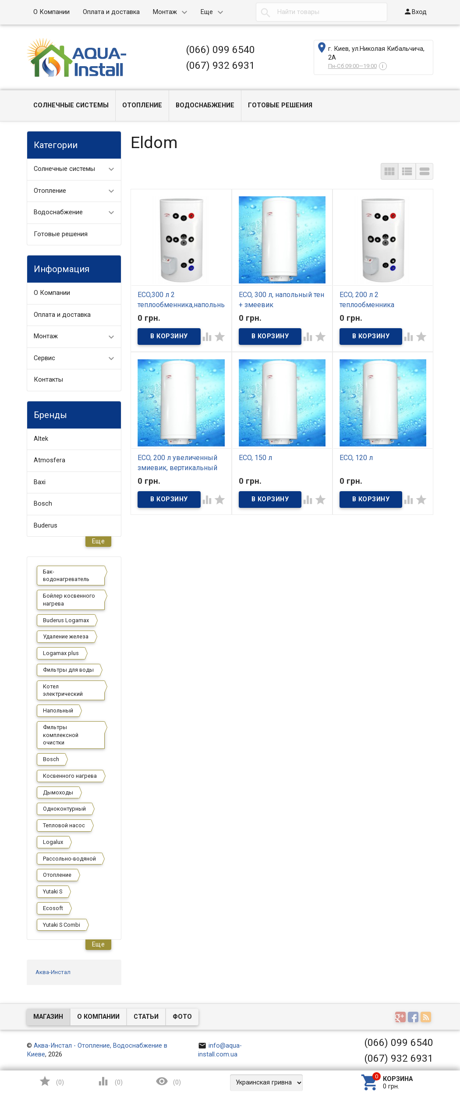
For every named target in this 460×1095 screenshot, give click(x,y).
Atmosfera (49, 460)
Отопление (142, 105)
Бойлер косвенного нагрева (69, 599)
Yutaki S (52, 891)
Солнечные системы (71, 105)
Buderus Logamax (66, 620)
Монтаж (165, 12)
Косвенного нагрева (70, 776)
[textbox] (321, 12)
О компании (98, 1017)
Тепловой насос (64, 825)
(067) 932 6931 (220, 65)
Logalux (53, 842)
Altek (41, 439)
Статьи (146, 1017)
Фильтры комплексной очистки (60, 735)
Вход (415, 11)
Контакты (48, 379)
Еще (207, 12)
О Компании (51, 12)
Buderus (45, 525)
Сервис (44, 358)
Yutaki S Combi (61, 924)
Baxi (40, 482)
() (51, 1081)
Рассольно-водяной (69, 858)
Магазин (48, 1017)
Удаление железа (65, 636)
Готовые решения (280, 105)
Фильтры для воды (68, 669)
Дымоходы (58, 792)
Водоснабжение (205, 105)
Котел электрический (63, 690)
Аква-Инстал (53, 972)
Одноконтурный (64, 808)
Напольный (58, 710)
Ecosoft (53, 908)
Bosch (43, 503)
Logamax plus (61, 653)
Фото (182, 1017)
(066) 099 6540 (220, 49)
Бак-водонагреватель (66, 575)
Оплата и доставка (111, 12)
